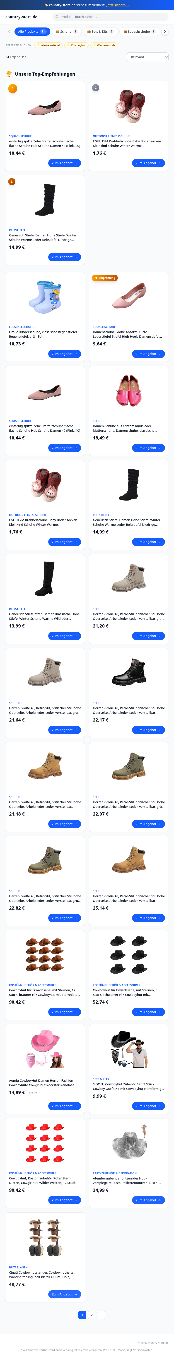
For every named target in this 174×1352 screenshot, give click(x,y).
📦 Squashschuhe (139, 31)
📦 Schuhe (67, 31)
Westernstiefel (48, 45)
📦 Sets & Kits (100, 31)
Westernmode (104, 45)
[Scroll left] (9, 31)
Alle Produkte (32, 31)
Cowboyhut (76, 45)
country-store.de (21, 16)
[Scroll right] (165, 31)
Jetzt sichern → (118, 5)
